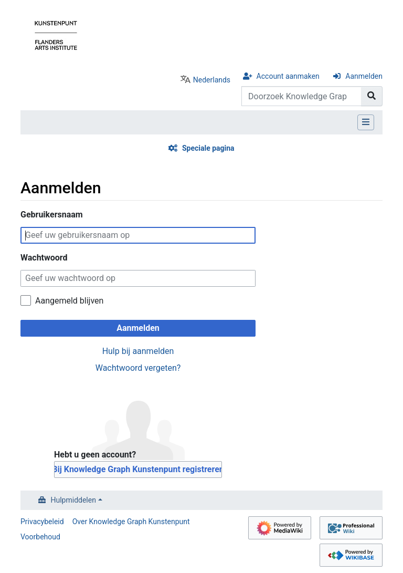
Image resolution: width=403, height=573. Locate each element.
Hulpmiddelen (73, 500)
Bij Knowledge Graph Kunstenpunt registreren (138, 469)
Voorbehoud (40, 537)
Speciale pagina (208, 148)
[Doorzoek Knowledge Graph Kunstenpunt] (301, 96)
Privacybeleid (42, 521)
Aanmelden (364, 76)
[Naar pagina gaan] (372, 96)
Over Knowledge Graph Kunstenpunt (131, 521)
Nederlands (211, 80)
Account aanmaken (288, 76)
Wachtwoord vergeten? (138, 368)
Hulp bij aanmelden (138, 351)
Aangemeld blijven (69, 301)
